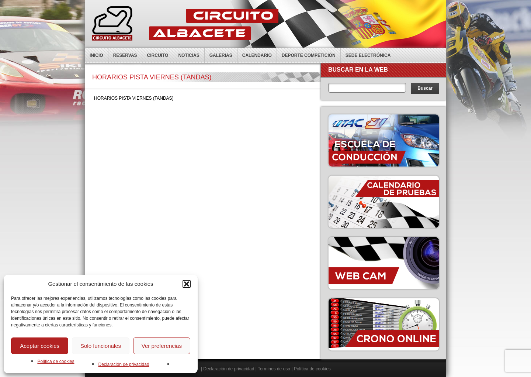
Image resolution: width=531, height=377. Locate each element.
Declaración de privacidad (123, 364)
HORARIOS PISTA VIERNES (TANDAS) (134, 98)
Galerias (220, 55)
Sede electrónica (368, 55)
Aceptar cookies (39, 346)
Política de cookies (55, 361)
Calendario (257, 55)
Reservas (125, 55)
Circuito (158, 55)
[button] (186, 284)
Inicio (96, 55)
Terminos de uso (274, 368)
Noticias (188, 55)
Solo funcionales (100, 346)
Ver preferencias (162, 346)
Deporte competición (309, 55)
